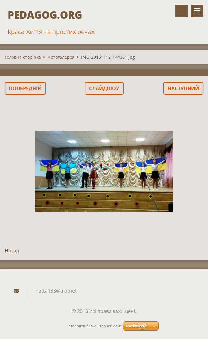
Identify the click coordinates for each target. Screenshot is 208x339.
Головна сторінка (23, 57)
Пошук (181, 11)
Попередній (25, 88)
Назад (12, 250)
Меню (197, 11)
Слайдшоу (104, 88)
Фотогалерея (61, 57)
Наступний (183, 88)
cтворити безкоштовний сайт (95, 326)
